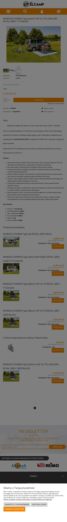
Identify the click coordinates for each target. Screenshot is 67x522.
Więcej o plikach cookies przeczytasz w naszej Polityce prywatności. (27, 499)
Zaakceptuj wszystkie (14, 509)
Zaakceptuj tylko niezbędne (17, 504)
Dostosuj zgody (39, 504)
